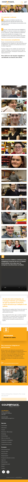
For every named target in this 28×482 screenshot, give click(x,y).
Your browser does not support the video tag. (14, 279)
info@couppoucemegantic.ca (7, 418)
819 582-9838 (4, 417)
